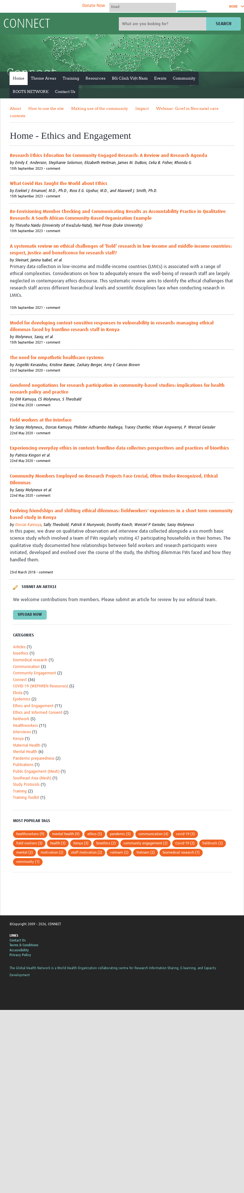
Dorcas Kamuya (28, 525)
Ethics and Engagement (33, 706)
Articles (19, 647)
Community (184, 78)
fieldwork (21, 719)
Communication (26, 667)
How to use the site (46, 108)
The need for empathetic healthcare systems (57, 357)
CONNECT (26, 24)
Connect (20, 680)
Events (160, 78)
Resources (95, 78)
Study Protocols (26, 785)
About (15, 108)
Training (71, 78)
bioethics (20, 653)
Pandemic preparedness (33, 758)
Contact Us (65, 91)
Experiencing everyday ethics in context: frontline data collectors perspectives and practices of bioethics (119, 448)
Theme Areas (43, 78)
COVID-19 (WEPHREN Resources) (40, 686)
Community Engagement (34, 673)
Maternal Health (26, 745)
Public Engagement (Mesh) (36, 772)
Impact (142, 108)
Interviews (22, 732)
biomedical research (30, 660)
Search (223, 23)
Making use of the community (99, 108)
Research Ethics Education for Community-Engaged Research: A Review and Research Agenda (108, 155)
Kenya (18, 739)
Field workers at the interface (40, 420)
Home (18, 78)
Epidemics (21, 699)
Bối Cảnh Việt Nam (130, 78)
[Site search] (163, 24)
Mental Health (25, 752)
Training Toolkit (26, 798)
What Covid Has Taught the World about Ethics (58, 183)
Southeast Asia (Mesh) (32, 778)
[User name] (142, 7)
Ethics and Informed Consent (37, 713)
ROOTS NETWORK (31, 91)
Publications (23, 765)
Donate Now (93, 6)
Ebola (17, 693)
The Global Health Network (50, 6)
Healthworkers (25, 726)
